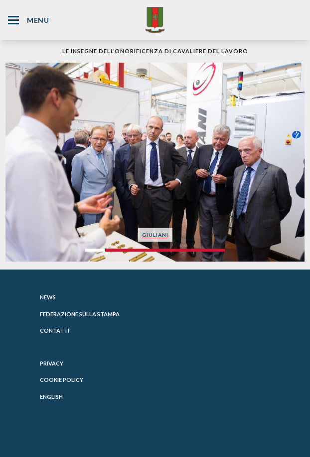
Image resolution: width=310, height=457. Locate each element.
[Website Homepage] (155, 19)
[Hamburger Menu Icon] (13, 20)
